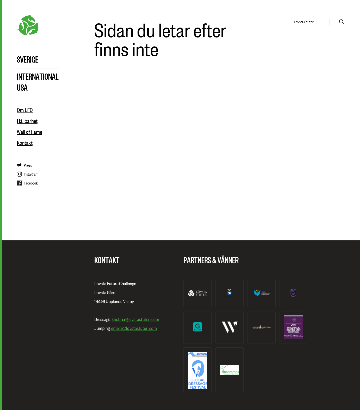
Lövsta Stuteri (304, 22)
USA (22, 87)
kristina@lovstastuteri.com (135, 319)
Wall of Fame (29, 132)
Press (24, 165)
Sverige (27, 59)
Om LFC (25, 110)
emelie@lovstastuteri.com (134, 328)
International (38, 76)
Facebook (27, 183)
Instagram (27, 174)
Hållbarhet (27, 121)
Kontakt (25, 143)
